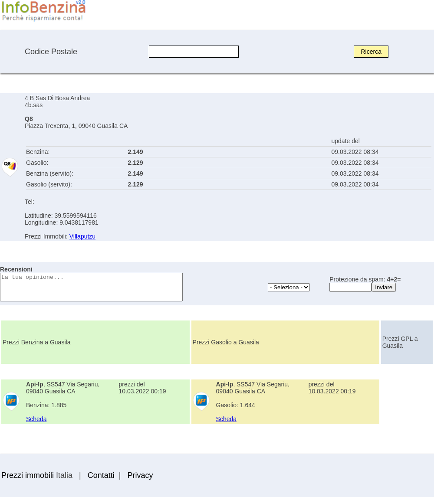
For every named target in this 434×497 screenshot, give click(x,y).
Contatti (101, 475)
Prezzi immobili (27, 475)
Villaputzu (82, 236)
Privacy (140, 475)
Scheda (36, 418)
